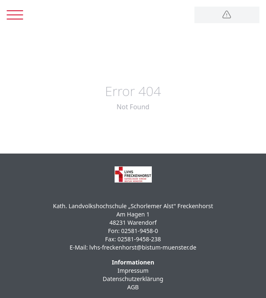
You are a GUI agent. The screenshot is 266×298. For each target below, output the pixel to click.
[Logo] (226, 15)
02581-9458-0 (139, 231)
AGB (133, 287)
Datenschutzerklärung (133, 279)
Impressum (133, 270)
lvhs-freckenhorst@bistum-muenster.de (143, 247)
